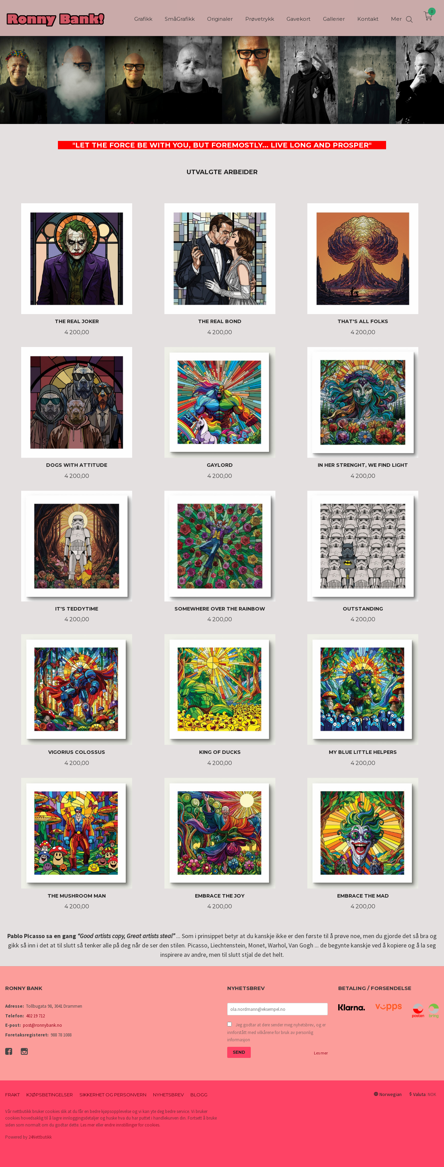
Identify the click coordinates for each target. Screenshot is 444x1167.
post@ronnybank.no (42, 1025)
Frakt (12, 1094)
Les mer (321, 1052)
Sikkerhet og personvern (112, 1094)
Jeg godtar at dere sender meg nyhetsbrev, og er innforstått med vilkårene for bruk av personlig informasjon (276, 1032)
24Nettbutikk (40, 1137)
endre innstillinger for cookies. (132, 1125)
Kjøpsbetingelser (49, 1094)
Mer (396, 17)
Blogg (198, 1094)
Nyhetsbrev (168, 1094)
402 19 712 (35, 1016)
